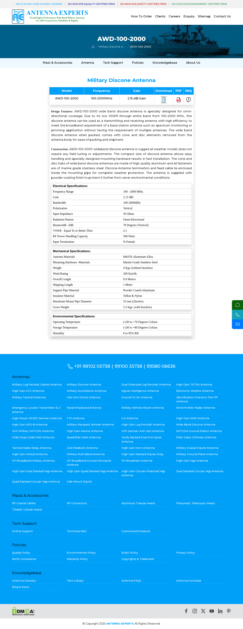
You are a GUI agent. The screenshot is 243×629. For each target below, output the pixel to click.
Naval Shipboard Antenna (84, 407)
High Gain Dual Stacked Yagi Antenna (37, 471)
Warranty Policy (77, 559)
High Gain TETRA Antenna (194, 384)
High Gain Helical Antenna (30, 454)
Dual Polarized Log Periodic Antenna (146, 384)
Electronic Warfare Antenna (195, 391)
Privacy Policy (185, 552)
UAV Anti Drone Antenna (83, 397)
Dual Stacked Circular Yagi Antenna (199, 471)
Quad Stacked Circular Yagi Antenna (36, 481)
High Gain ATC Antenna (28, 391)
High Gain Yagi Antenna (192, 460)
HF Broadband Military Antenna (33, 460)
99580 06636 (161, 366)
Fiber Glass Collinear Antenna (196, 437)
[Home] (93, 46)
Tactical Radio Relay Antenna (31, 448)
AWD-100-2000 (140, 46)
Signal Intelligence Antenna (140, 391)
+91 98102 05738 (92, 366)
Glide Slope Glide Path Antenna (33, 437)
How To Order (141, 16)
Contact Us (222, 16)
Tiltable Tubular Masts (27, 509)
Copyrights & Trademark (137, 559)
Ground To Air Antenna (136, 397)
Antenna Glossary (24, 580)
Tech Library (75, 580)
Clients (160, 16)
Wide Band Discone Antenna (195, 424)
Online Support (22, 531)
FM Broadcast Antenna (136, 460)
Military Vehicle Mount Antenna (142, 407)
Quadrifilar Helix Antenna (84, 437)
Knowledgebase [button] (164, 62)
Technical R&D (77, 531)
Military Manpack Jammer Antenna (90, 424)
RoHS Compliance (24, 559)
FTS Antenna (75, 418)
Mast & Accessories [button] (57, 62)
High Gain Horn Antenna (138, 448)
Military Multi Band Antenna (86, 454)
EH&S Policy (129, 552)
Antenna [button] (87, 62)
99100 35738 (128, 366)
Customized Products (135, 531)
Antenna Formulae (188, 580)
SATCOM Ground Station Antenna (199, 431)
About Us (193, 62)
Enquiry (189, 16)
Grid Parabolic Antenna (82, 448)
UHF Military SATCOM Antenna (33, 431)
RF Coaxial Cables (24, 503)
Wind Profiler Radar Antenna (195, 407)
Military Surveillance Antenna (86, 391)
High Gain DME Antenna (192, 418)
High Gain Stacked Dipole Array (142, 454)
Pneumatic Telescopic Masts (195, 503)
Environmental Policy (81, 552)
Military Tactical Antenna (29, 397)
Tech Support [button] (113, 62)
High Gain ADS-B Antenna (29, 424)
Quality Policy (21, 552)
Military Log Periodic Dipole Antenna (37, 384)
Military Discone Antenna (112, 46)
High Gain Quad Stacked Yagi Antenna (92, 471)
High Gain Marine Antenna (85, 431)
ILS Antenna (129, 418)
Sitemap (204, 16)
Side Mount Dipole (79, 481)
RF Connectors (77, 503)
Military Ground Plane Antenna (197, 454)
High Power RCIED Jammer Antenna (37, 418)
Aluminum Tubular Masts (138, 503)
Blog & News (20, 587)
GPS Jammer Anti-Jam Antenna (142, 431)
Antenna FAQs (131, 580)
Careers (174, 16)
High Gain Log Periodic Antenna (143, 424)
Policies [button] (138, 62)
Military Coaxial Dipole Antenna (197, 448)
